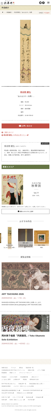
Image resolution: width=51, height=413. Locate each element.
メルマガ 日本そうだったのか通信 (23, 386)
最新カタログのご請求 (26, 211)
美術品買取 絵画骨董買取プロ (10, 390)
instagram (38, 397)
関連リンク (13, 372)
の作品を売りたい (15, 135)
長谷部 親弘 (25, 92)
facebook (28, 397)
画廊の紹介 (5, 367)
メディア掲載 (41, 370)
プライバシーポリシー (25, 372)
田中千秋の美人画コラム (9, 383)
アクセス (13, 367)
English (47, 12)
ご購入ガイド (8, 132)
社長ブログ (5, 397)
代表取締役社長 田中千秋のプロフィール (13, 370)
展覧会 (21, 367)
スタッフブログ (17, 397)
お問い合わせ (27, 126)
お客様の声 (16, 379)
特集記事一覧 (22, 383)
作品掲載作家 (24, 377)
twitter (3, 399)
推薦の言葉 (31, 370)
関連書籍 (4, 372)
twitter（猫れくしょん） (16, 399)
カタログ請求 (13, 377)
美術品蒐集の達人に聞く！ (37, 383)
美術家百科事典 (6, 386)
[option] (25, 51)
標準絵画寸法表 (34, 379)
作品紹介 (9, 12)
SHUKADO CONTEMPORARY (32, 390)
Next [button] (49, 238)
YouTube (30, 399)
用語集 (25, 379)
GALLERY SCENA (7, 393)
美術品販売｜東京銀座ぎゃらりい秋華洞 (7, 2)
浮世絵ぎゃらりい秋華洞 (24, 393)
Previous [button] (2, 238)
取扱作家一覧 (30, 367)
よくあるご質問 (6, 379)
